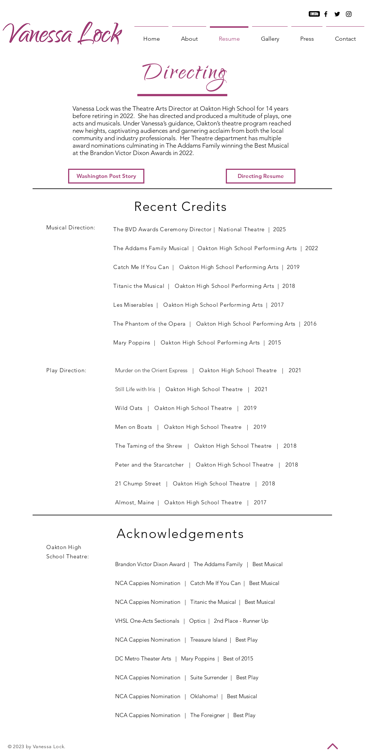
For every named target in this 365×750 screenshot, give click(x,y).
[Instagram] (348, 14)
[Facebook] (325, 14)
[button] (260, 176)
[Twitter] (337, 14)
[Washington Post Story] (106, 176)
